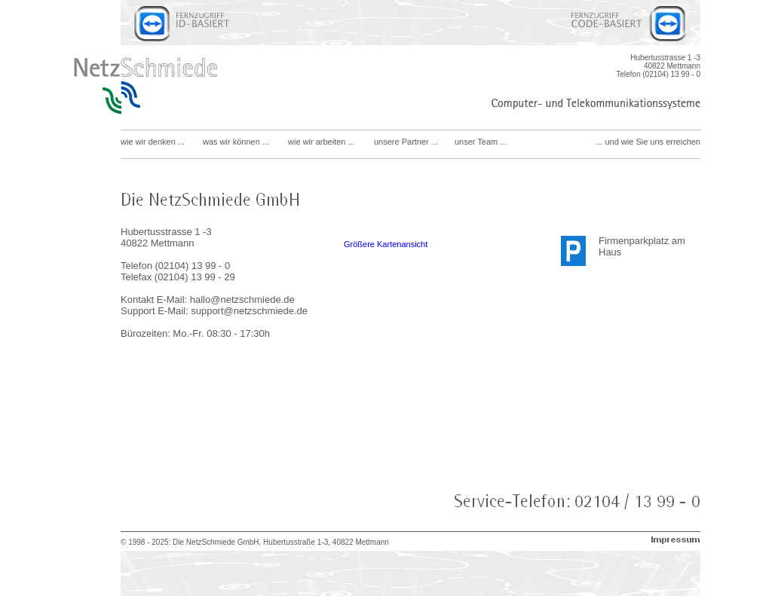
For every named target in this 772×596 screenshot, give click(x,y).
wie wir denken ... (153, 141)
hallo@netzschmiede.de (242, 299)
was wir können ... (236, 141)
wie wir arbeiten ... (321, 141)
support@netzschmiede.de (249, 310)
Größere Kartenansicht (385, 244)
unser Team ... (481, 141)
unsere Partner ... (406, 141)
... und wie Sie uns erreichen (648, 141)
